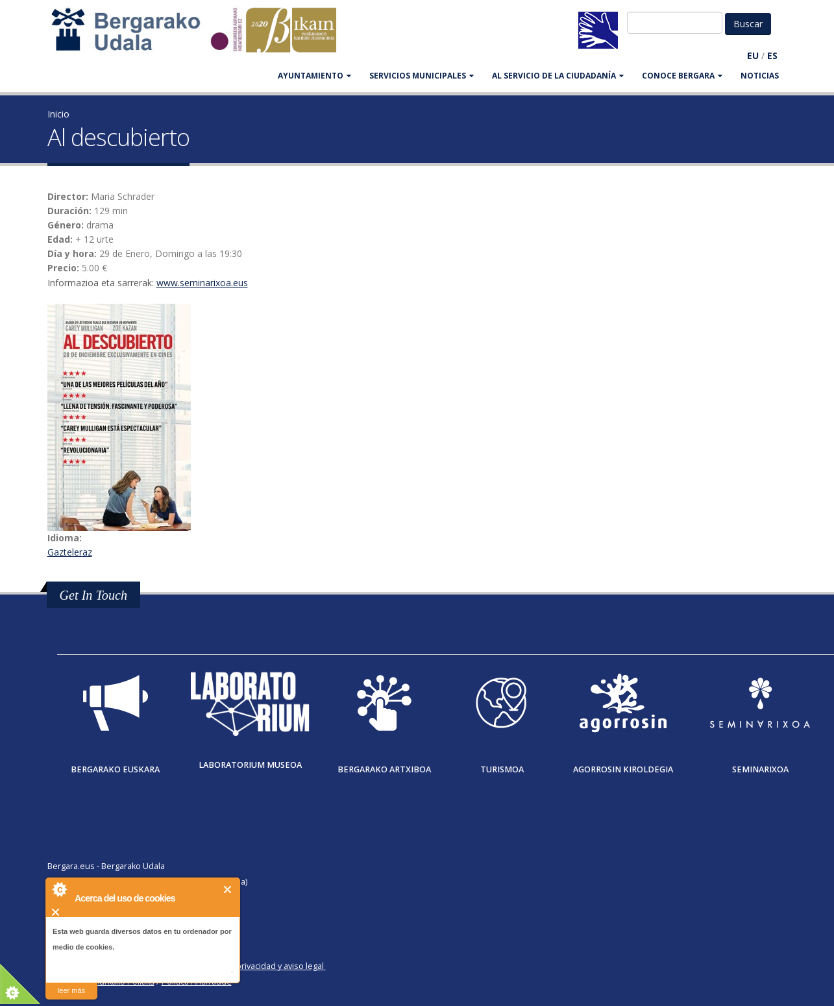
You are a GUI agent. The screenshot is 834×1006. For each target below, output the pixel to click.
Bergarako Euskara (115, 769)
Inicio (58, 114)
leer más (71, 990)
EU (753, 55)
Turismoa (502, 769)
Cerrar (228, 889)
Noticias (760, 75)
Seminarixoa (760, 769)
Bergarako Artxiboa (384, 769)
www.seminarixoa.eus (202, 282)
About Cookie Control (59, 889)
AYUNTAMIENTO (314, 75)
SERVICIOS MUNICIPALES (421, 75)
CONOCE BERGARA (682, 75)
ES (772, 55)
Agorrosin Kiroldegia (623, 769)
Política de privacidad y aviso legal (259, 966)
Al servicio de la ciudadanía (558, 75)
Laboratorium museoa (250, 764)
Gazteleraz (69, 552)
